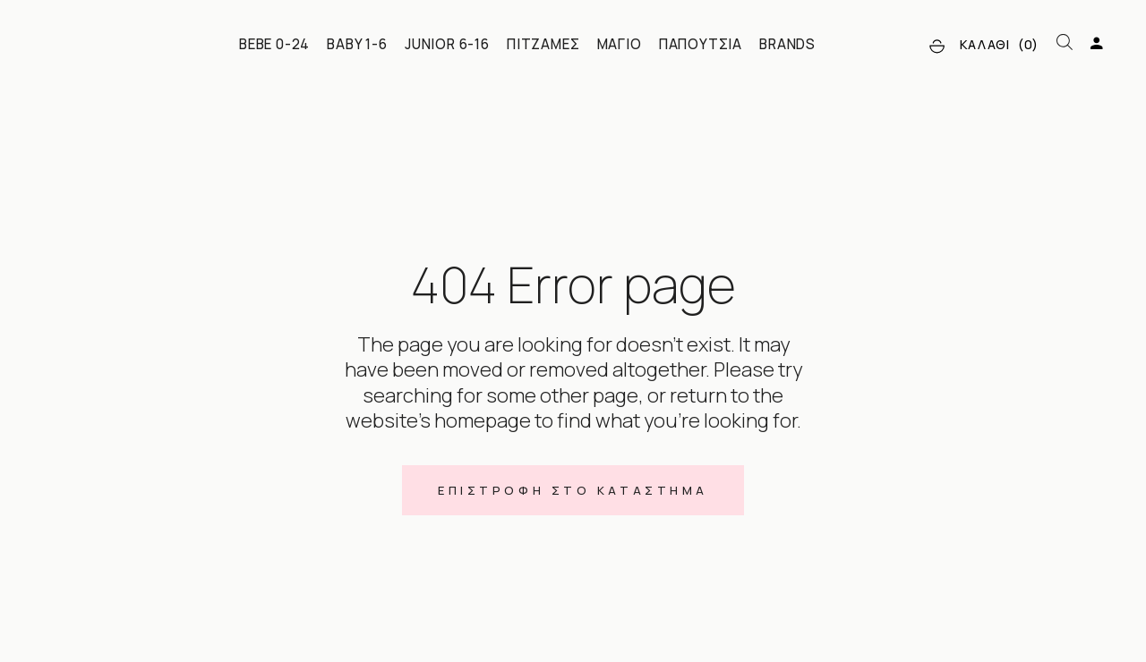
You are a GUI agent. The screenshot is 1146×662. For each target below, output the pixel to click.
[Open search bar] (1064, 43)
